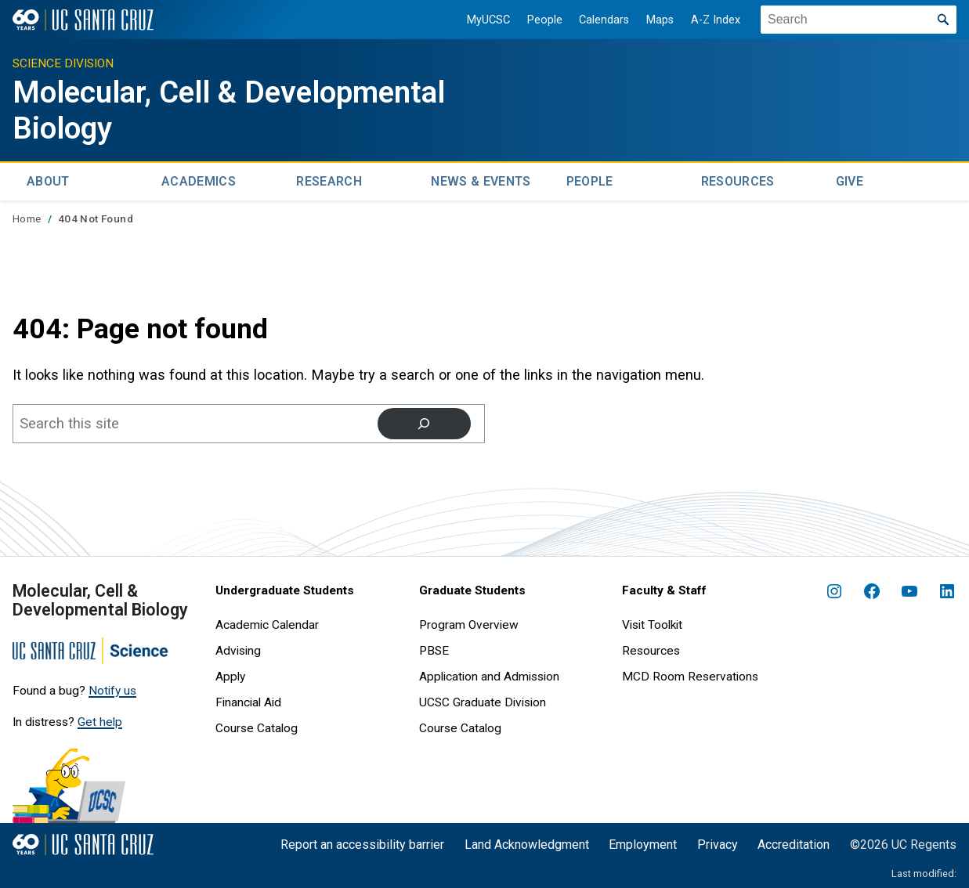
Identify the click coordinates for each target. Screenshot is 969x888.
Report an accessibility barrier (362, 841)
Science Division (63, 63)
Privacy (717, 841)
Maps (653, 20)
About (48, 179)
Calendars (598, 20)
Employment (643, 841)
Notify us (112, 688)
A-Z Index (709, 20)
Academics (198, 179)
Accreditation (793, 841)
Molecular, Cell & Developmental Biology (183, 109)
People (538, 20)
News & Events (480, 179)
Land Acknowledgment (527, 841)
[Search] (423, 421)
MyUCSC (482, 20)
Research (329, 179)
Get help (100, 719)
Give (849, 179)
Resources (738, 179)
